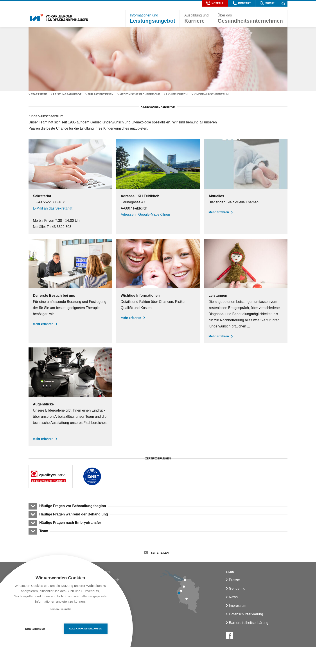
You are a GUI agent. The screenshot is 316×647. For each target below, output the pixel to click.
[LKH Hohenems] (184, 587)
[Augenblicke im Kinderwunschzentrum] (70, 396)
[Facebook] (229, 635)
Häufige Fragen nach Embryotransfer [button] (70, 522)
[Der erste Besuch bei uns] (70, 291)
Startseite (39, 94)
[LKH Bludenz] (186, 599)
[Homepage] (283, 3)
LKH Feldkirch (176, 94)
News (233, 597)
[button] (215, 3)
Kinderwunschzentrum (211, 94)
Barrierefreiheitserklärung (248, 623)
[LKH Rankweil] (181, 591)
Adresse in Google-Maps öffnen (145, 214)
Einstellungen (35, 628)
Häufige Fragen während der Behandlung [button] (73, 514)
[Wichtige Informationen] (158, 291)
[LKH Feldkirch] (179, 593)
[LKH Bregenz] (185, 580)
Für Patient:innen (100, 94)
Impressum (237, 605)
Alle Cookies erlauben (85, 628)
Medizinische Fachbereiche (140, 94)
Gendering (237, 588)
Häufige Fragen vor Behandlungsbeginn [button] (72, 506)
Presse (234, 580)
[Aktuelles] (245, 186)
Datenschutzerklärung (246, 614)
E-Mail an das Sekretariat (52, 208)
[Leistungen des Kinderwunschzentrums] (245, 291)
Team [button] (43, 531)
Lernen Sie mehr (60, 609)
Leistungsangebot (67, 94)
